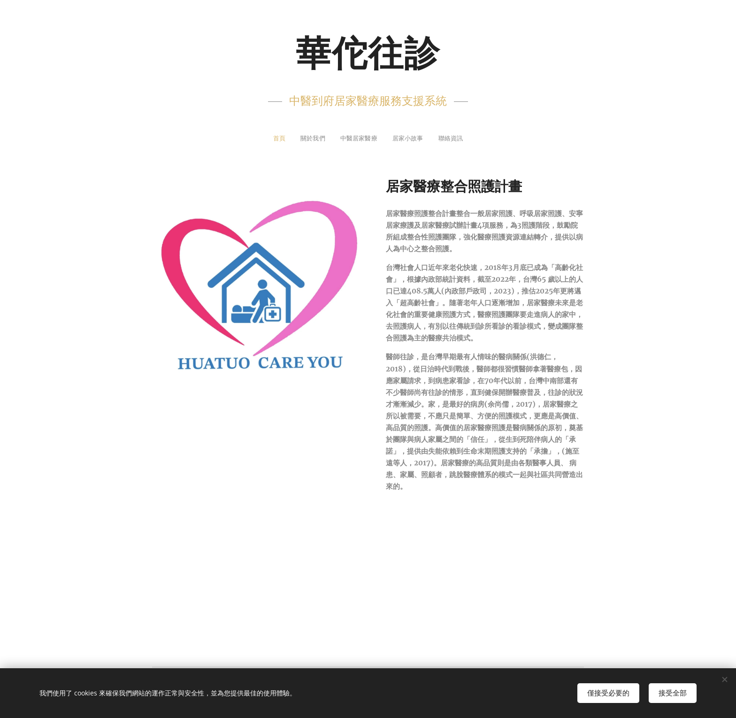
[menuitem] (266, 139)
